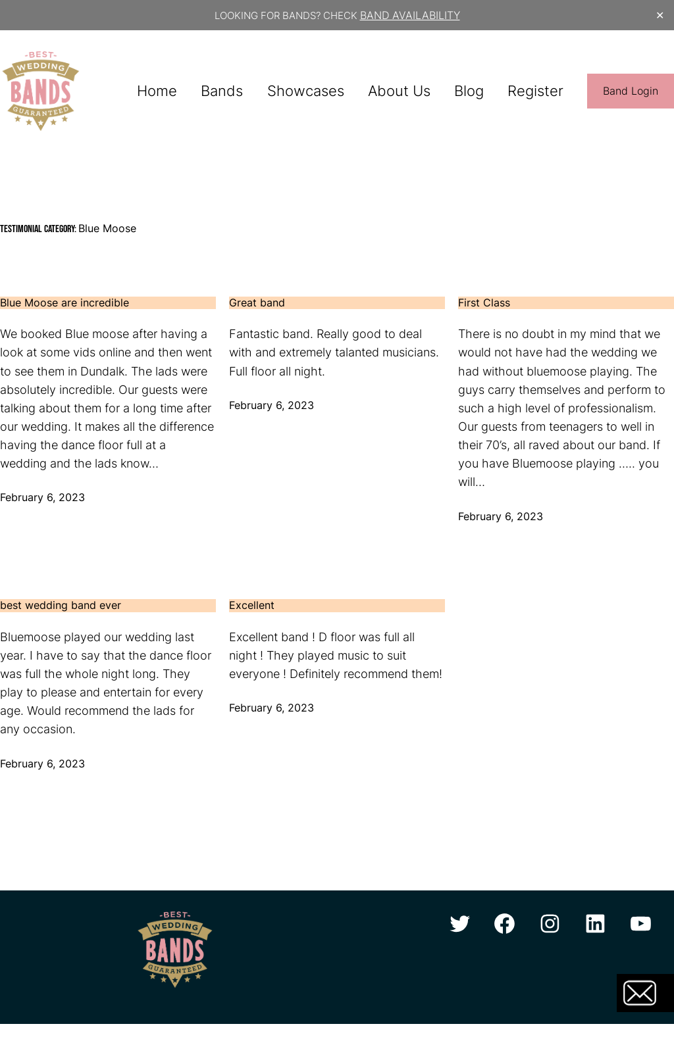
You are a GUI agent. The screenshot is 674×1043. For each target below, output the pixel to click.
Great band (257, 303)
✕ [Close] (660, 15)
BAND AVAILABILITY (410, 15)
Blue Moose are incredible (64, 303)
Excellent (251, 605)
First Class (484, 303)
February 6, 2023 (42, 497)
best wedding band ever (60, 605)
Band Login (630, 90)
